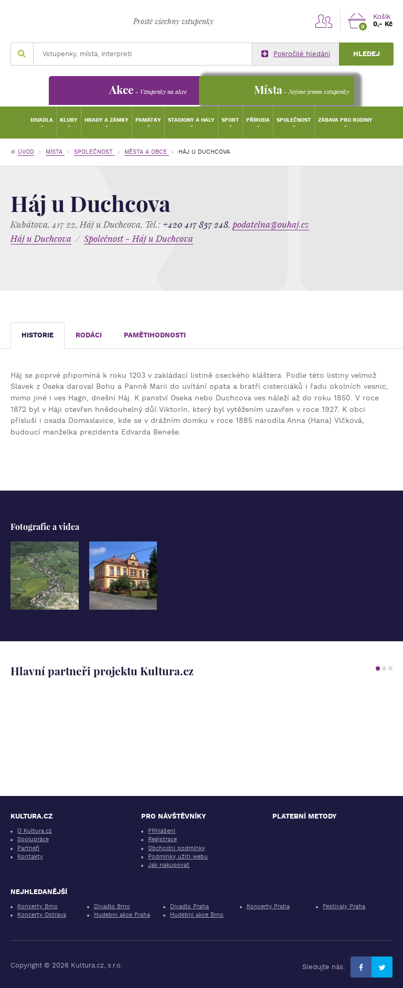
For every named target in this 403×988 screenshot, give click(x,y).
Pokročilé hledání (295, 54)
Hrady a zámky (106, 120)
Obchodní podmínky (176, 848)
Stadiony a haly (191, 120)
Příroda (258, 120)
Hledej (366, 54)
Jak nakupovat (168, 865)
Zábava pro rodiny (345, 120)
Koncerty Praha (268, 906)
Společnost (294, 120)
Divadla (41, 120)
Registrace (162, 839)
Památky (148, 120)
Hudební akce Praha (122, 914)
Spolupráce (33, 839)
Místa (55, 151)
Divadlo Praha (189, 906)
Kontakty (30, 856)
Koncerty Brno (37, 906)
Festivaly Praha (344, 906)
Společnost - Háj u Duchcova (138, 238)
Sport (230, 120)
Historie (38, 335)
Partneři (28, 848)
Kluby (69, 120)
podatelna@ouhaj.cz (270, 224)
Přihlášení (161, 830)
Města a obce (146, 151)
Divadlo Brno (112, 906)
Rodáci (89, 335)
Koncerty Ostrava (41, 914)
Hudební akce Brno (197, 914)
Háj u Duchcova (40, 238)
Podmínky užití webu (178, 856)
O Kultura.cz (34, 830)
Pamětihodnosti (155, 335)
